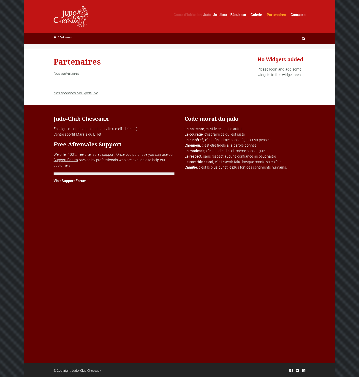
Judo (210, 14)
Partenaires (276, 14)
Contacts (298, 14)
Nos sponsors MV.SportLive (76, 93)
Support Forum (66, 159)
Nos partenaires (66, 73)
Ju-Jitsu (223, 14)
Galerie (256, 14)
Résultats (239, 14)
